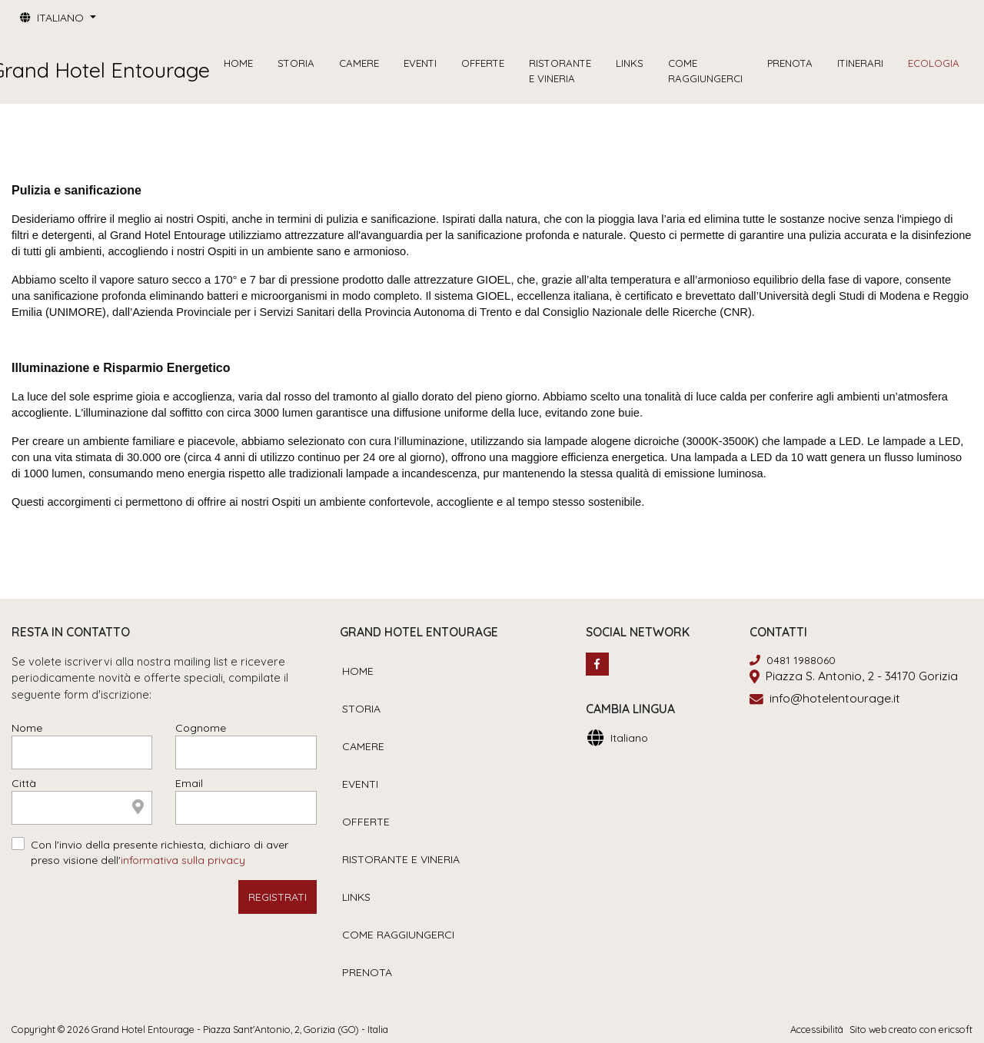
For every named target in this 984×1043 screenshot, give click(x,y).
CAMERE (359, 63)
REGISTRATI (277, 897)
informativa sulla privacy (183, 860)
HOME (238, 63)
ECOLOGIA (933, 63)
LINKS (629, 63)
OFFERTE (482, 63)
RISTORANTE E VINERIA (560, 71)
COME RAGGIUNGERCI (705, 71)
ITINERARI (860, 63)
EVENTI (420, 63)
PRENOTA (790, 63)
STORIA (296, 63)
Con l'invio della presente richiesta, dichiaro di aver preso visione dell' (159, 852)
